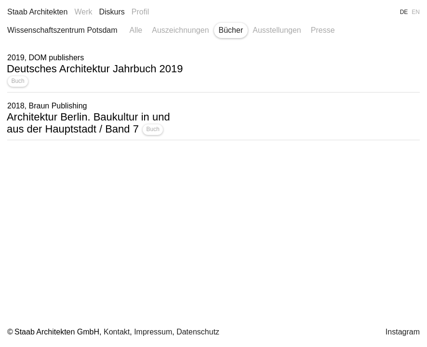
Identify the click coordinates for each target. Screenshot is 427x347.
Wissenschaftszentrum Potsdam (62, 30)
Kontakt (117, 332)
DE (404, 12)
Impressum (153, 332)
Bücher (231, 30)
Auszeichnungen (180, 30)
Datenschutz (197, 332)
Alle (136, 30)
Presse (323, 30)
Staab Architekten (37, 12)
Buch (17, 81)
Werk (83, 12)
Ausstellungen (277, 30)
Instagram (403, 332)
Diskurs (111, 12)
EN (416, 12)
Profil (140, 12)
